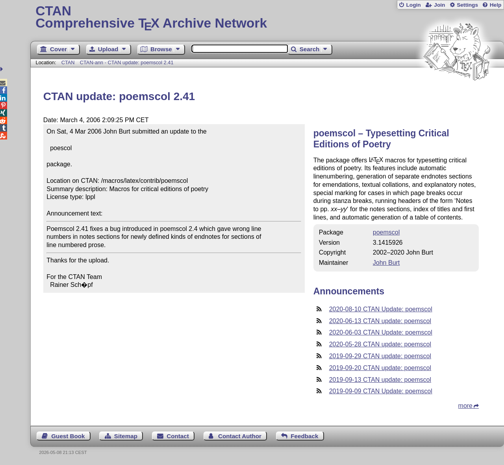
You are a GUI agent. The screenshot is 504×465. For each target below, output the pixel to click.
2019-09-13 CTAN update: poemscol (380, 379)
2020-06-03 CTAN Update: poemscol (380, 332)
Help (496, 5)
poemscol (386, 232)
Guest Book (68, 436)
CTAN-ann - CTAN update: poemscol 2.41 (127, 62)
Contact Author (239, 436)
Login (413, 5)
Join (439, 5)
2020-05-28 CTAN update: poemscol (380, 344)
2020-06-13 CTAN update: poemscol (380, 321)
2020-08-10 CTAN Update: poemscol (380, 309)
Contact (178, 436)
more (465, 405)
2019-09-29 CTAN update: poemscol (380, 356)
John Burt (386, 262)
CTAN (68, 62)
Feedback (304, 436)
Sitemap (125, 436)
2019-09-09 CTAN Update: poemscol (380, 391)
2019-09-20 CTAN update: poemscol (380, 368)
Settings (467, 5)
